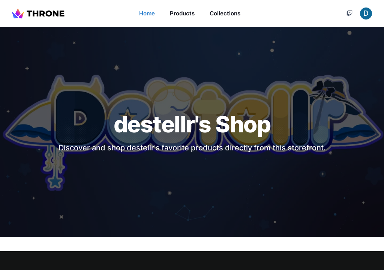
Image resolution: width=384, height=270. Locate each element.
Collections (225, 13)
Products (182, 13)
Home (147, 13)
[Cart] (349, 13)
